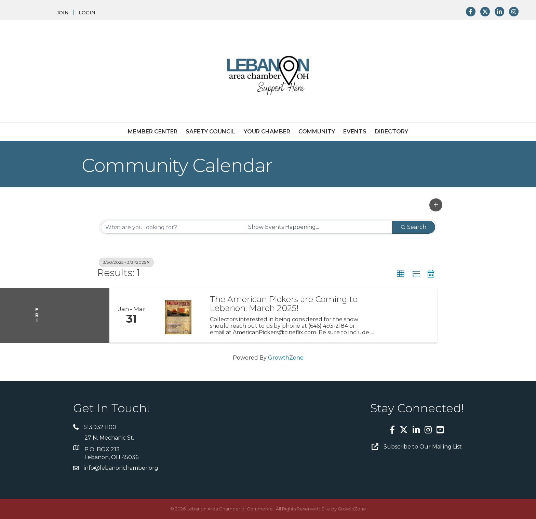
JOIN (62, 12)
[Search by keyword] (172, 227)
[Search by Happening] (318, 227)
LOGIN (87, 12)
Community (316, 131)
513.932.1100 (100, 427)
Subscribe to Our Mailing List (423, 446)
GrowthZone (286, 357)
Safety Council (211, 131)
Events (354, 131)
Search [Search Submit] (413, 227)
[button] (435, 204)
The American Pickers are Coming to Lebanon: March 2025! (284, 304)
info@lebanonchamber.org (121, 468)
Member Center (152, 131)
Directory (391, 131)
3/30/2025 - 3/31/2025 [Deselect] (126, 262)
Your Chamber (267, 131)
